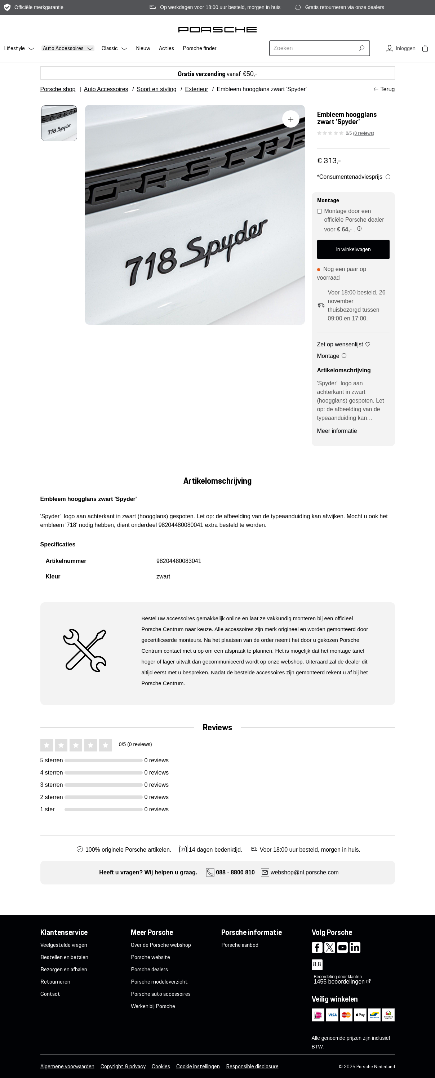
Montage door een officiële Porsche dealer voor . (350, 220)
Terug (387, 89)
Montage (332, 356)
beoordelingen (339, 982)
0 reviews (364, 133)
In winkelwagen (353, 249)
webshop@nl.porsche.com (305, 872)
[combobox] (313, 48)
